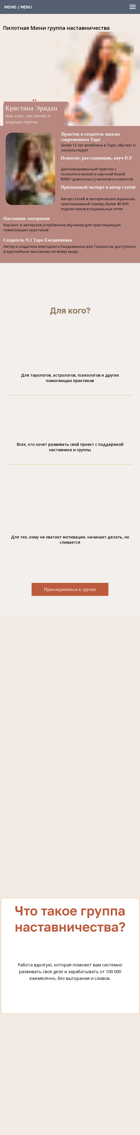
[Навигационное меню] (133, 7)
